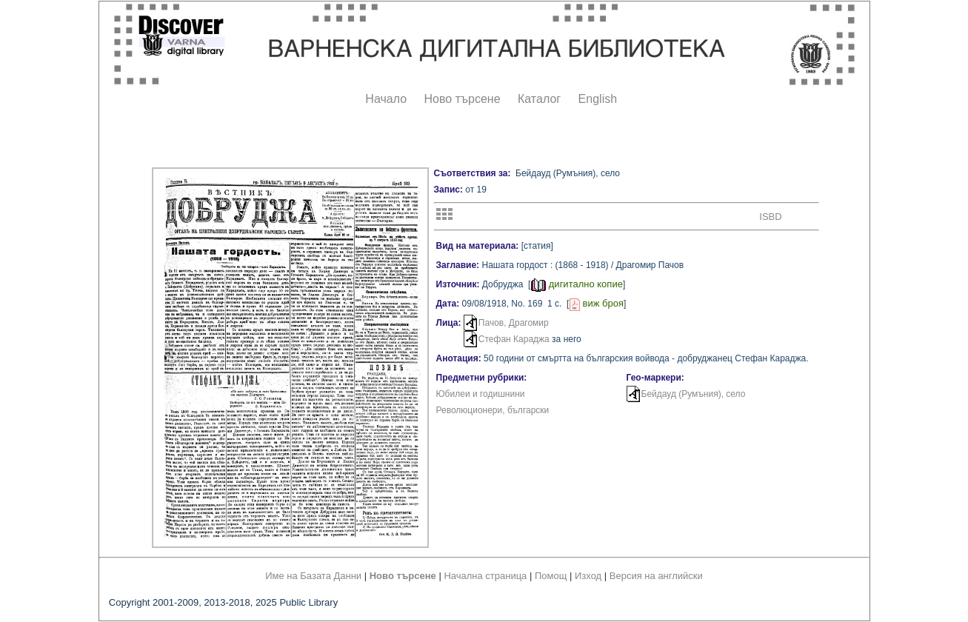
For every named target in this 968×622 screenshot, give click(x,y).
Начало (386, 99)
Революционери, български (493, 410)
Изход (588, 575)
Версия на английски (656, 575)
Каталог (539, 99)
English (597, 99)
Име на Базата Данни (313, 575)
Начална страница (485, 575)
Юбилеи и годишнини (480, 394)
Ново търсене (462, 99)
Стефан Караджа (514, 339)
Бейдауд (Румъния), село (693, 394)
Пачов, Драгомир (513, 323)
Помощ (551, 575)
